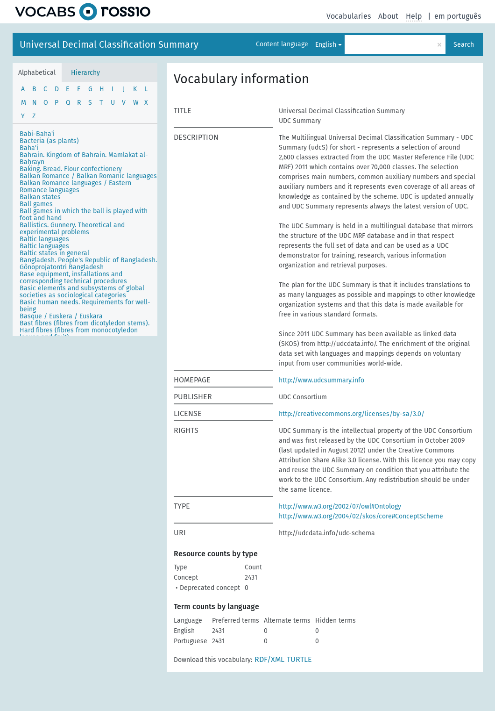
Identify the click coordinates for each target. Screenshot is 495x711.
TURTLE (299, 659)
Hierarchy (85, 73)
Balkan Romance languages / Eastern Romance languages (75, 187)
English (325, 45)
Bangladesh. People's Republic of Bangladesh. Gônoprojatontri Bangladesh (88, 264)
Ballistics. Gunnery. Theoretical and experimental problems (72, 229)
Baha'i (29, 147)
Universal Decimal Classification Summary (109, 44)
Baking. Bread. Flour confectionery (71, 168)
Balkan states (40, 197)
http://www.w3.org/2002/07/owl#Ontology (340, 506)
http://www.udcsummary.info (321, 380)
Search (463, 45)
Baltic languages (44, 239)
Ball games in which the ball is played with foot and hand (84, 215)
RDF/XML (269, 659)
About (388, 16)
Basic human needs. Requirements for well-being (85, 306)
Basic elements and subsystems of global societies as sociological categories (82, 292)
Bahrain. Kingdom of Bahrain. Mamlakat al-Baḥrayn (84, 158)
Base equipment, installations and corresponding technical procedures (73, 278)
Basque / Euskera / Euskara (61, 316)
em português (457, 16)
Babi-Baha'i (37, 133)
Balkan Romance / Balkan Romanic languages (88, 176)
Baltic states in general (54, 253)
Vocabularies (348, 16)
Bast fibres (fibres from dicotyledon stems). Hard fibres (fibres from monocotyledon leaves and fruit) (84, 330)
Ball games (36, 204)
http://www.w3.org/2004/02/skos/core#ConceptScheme (361, 516)
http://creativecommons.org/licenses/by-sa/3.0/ (351, 414)
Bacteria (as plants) (49, 140)
